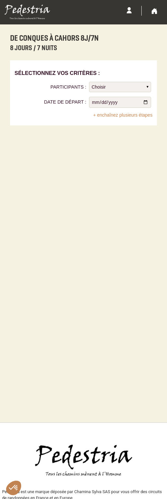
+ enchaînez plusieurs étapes (123, 115)
